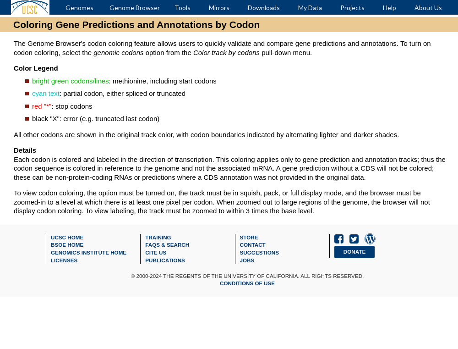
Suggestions (259, 252)
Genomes (79, 7)
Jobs (247, 260)
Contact (253, 245)
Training (158, 237)
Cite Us (155, 252)
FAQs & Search (167, 245)
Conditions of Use (247, 283)
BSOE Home (67, 245)
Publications (165, 260)
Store (249, 237)
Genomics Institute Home (88, 252)
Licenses (64, 260)
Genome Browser (134, 7)
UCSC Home (67, 237)
